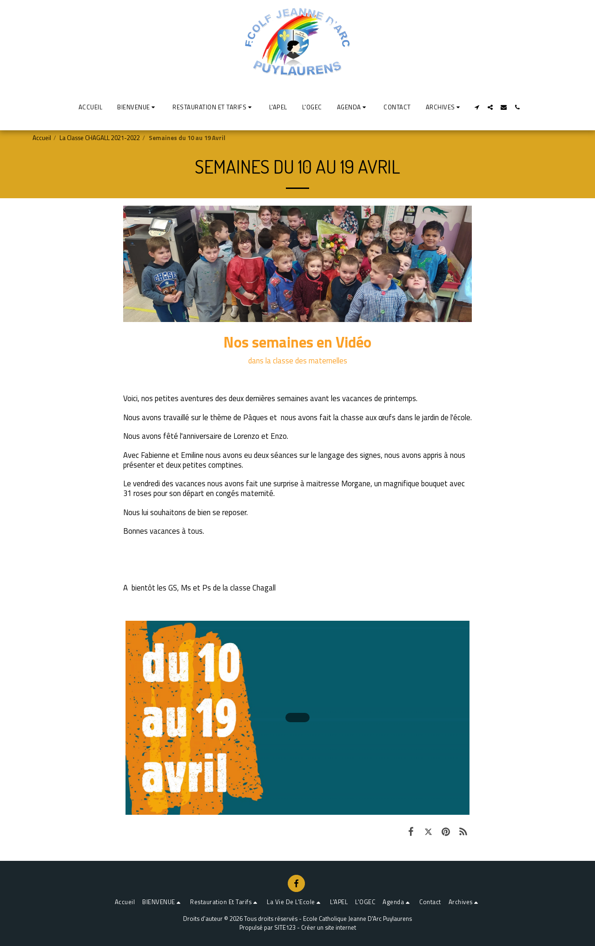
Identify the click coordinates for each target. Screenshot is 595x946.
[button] (137, 107)
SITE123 (285, 927)
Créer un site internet (328, 927)
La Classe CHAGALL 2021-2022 (100, 137)
